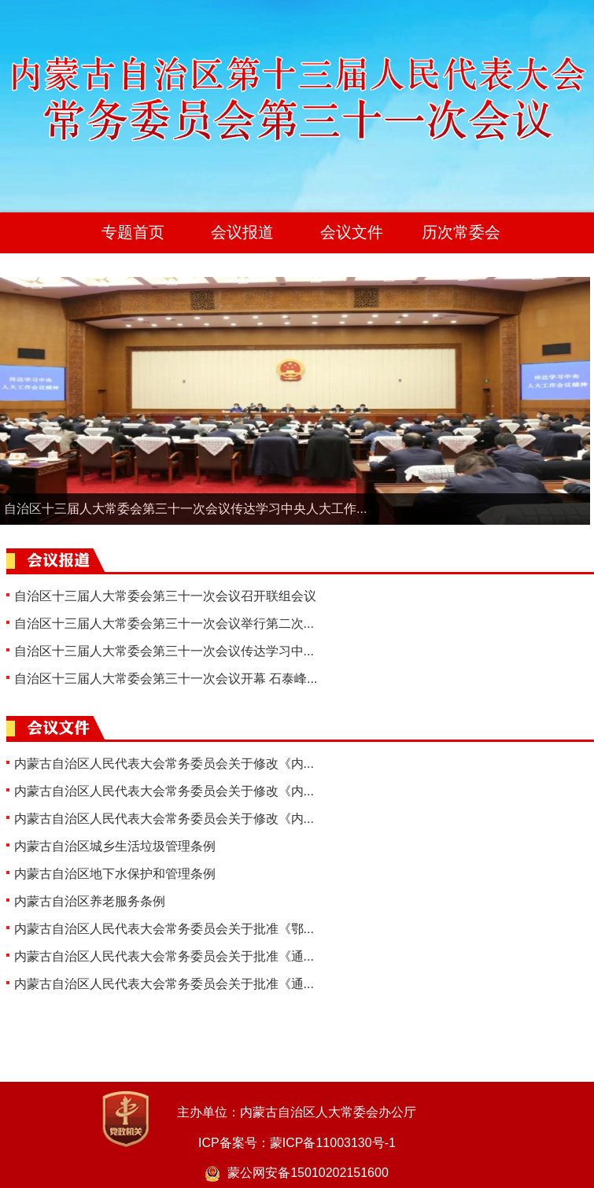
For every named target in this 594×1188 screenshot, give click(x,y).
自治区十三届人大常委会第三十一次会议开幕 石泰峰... (166, 678)
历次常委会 (461, 232)
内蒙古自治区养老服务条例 (89, 901)
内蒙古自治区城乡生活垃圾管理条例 (115, 846)
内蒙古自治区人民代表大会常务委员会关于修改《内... (164, 763)
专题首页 (132, 232)
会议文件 (351, 232)
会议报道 (242, 232)
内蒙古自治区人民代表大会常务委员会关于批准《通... (164, 956)
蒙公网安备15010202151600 (297, 1172)
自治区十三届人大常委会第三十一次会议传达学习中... (164, 651)
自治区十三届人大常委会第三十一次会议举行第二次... (164, 623)
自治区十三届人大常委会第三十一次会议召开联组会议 (165, 596)
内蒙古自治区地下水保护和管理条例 (115, 873)
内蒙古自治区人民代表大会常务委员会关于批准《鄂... (164, 928)
